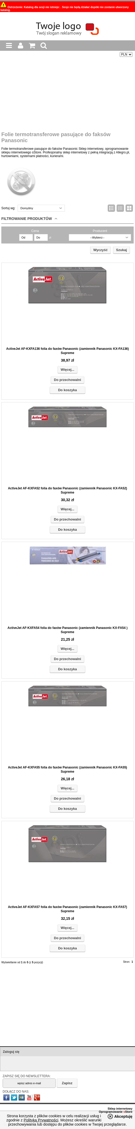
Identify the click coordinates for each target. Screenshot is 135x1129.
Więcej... (67, 370)
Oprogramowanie (111, 1111)
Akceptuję (123, 1116)
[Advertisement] (67, 94)
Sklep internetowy (120, 1108)
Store (127, 1111)
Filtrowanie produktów (26, 219)
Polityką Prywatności (41, 1120)
